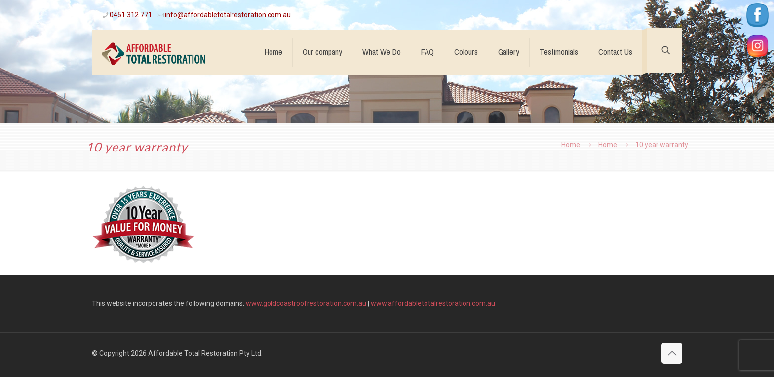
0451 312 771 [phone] (131, 15)
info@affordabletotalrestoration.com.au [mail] (228, 15)
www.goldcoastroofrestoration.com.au (306, 303)
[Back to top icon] (671, 353)
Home (570, 145)
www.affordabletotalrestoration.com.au (433, 303)
